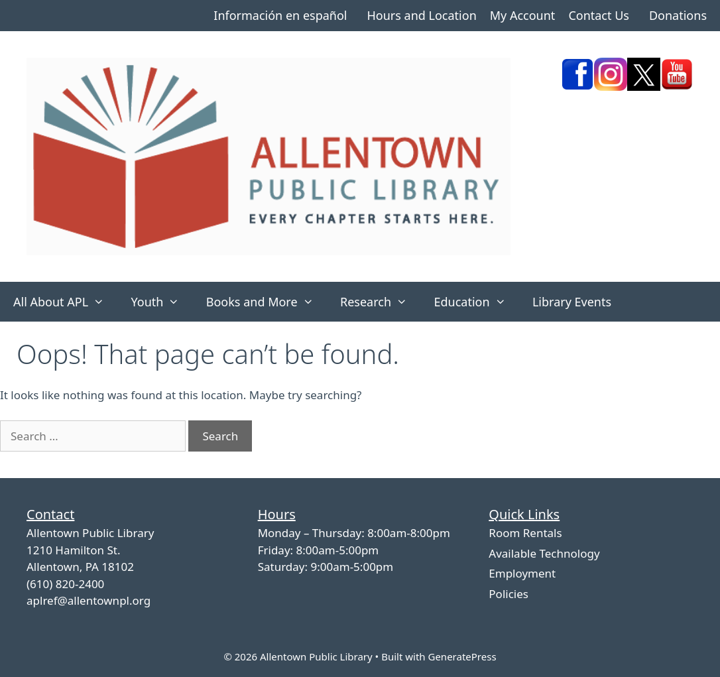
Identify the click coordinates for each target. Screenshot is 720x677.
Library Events (571, 302)
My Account (523, 15)
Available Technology (544, 553)
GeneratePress (462, 656)
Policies (508, 593)
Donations (678, 15)
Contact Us (598, 15)
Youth (161, 302)
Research (380, 302)
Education (476, 302)
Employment (522, 573)
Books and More (266, 302)
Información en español (280, 15)
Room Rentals (525, 532)
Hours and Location (421, 15)
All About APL (65, 302)
